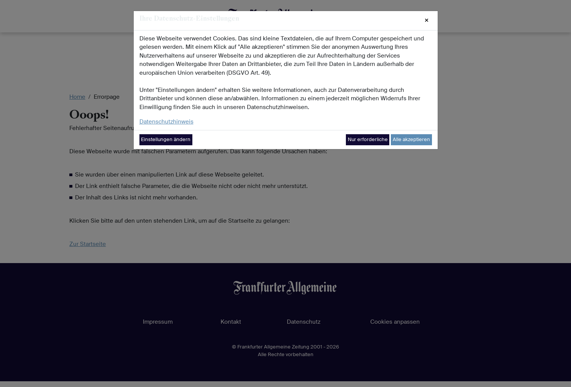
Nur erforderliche (368, 139)
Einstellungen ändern (165, 139)
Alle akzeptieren (411, 139)
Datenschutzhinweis (166, 121)
